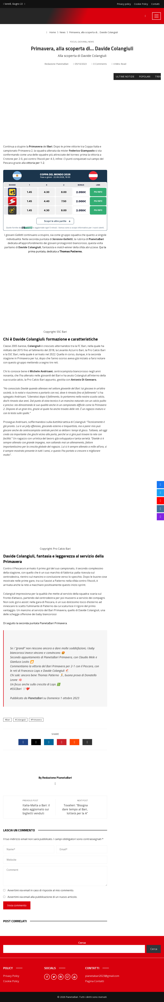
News (91, 42)
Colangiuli (21, 719)
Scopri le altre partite (55, 221)
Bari (8, 719)
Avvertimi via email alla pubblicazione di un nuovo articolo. (42, 897)
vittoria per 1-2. (35, 163)
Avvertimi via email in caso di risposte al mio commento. (41, 890)
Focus (73, 42)
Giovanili (82, 42)
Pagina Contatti (94, 981)
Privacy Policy (11, 976)
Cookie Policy (11, 981)
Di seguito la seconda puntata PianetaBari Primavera (35, 623)
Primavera (37, 719)
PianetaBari (35, 698)
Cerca (82, 942)
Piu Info (98, 192)
